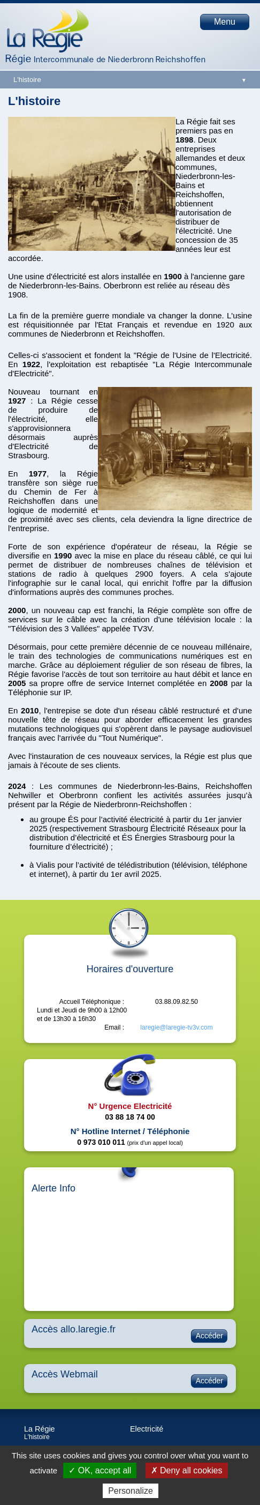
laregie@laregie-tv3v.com (176, 1027)
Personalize (130, 1490)
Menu (224, 21)
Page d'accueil (48, 30)
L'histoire (37, 1437)
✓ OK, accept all (99, 1470)
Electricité (146, 1429)
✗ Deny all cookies (187, 1470)
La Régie (39, 1429)
